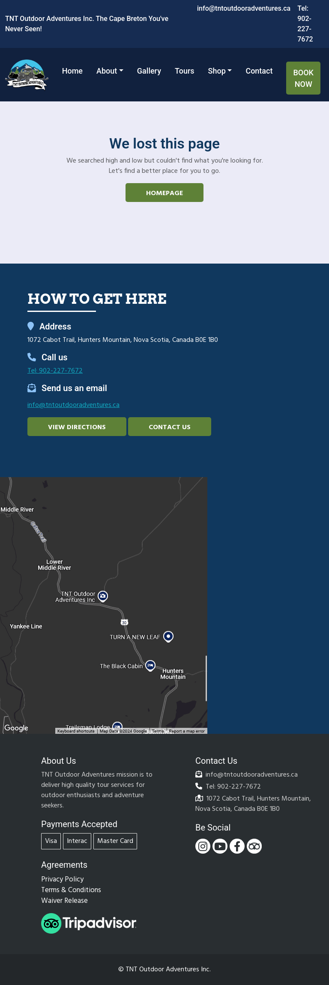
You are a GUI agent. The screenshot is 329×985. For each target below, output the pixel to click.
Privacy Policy (62, 879)
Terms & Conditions (71, 890)
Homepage (164, 193)
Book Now (303, 78)
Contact (258, 70)
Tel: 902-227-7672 (55, 371)
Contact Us (170, 427)
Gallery (149, 70)
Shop (217, 70)
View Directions (77, 427)
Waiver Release (64, 901)
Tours (184, 70)
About (106, 70)
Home (72, 70)
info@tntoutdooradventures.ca (243, 8)
